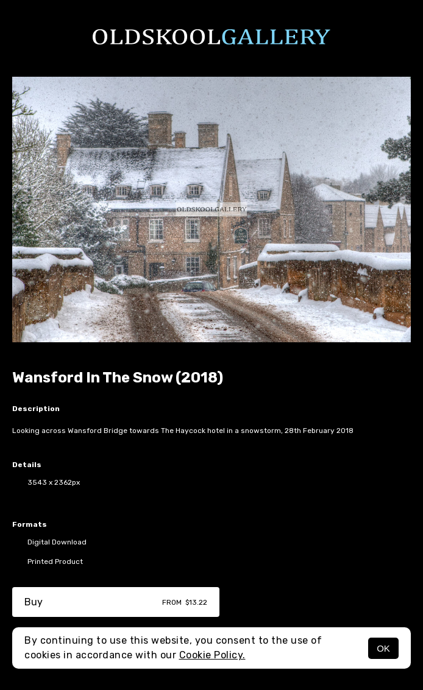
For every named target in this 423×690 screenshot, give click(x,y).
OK (383, 648)
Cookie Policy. (212, 655)
